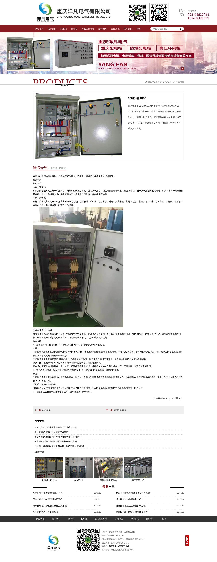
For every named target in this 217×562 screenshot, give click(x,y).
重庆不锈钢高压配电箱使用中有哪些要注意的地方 (58, 437)
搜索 (182, 29)
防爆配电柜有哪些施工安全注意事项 (50, 505)
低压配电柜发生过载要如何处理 (131, 505)
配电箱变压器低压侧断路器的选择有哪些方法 (56, 441)
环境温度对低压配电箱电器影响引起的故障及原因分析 (60, 446)
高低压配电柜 (88, 29)
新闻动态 (102, 29)
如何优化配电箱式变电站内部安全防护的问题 (56, 427)
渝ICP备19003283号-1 (119, 546)
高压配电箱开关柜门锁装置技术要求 (51, 432)
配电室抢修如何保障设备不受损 (48, 499)
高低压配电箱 (120, 410)
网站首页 (39, 29)
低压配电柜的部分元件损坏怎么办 (132, 512)
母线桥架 (46, 410)
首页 (162, 81)
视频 (138, 29)
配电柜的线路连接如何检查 (45, 512)
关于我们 (52, 29)
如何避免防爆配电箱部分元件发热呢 (133, 493)
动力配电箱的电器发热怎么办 (129, 499)
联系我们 (128, 29)
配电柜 (63, 29)
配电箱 (74, 29)
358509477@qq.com (115, 535)
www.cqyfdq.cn (169, 398)
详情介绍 (49, 168)
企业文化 (115, 29)
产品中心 (170, 81)
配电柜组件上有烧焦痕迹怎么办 (48, 493)
